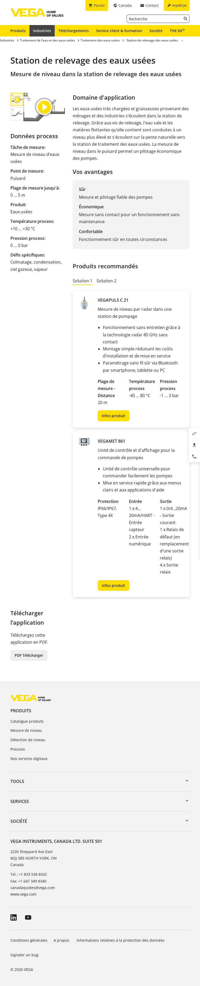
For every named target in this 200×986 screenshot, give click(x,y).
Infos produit (113, 415)
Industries (42, 30)
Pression (17, 749)
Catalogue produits (27, 721)
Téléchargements (73, 30)
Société (155, 30)
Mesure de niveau (26, 730)
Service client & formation (119, 30)
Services (19, 801)
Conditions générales (28, 940)
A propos (62, 940)
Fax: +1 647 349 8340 (28, 881)
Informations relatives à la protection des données (121, 940)
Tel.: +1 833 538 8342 (28, 874)
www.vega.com (23, 894)
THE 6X (177, 30)
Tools (17, 781)
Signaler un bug (24, 954)
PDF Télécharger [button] (29, 655)
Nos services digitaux (28, 758)
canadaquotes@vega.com (32, 887)
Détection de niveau (27, 739)
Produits (18, 30)
